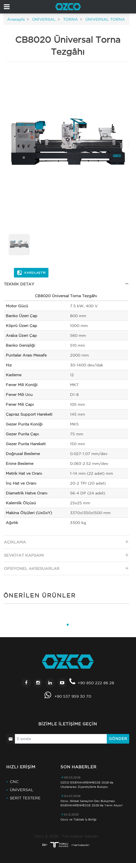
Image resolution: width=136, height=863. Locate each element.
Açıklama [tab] (66, 543)
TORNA (70, 19)
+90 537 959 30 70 (72, 696)
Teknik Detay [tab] (66, 285)
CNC (14, 781)
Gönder (118, 739)
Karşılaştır (31, 273)
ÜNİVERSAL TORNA (104, 19)
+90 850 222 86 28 (96, 683)
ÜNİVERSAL (43, 19)
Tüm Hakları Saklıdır (80, 836)
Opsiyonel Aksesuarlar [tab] (66, 570)
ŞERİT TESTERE (25, 798)
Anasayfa (16, 19)
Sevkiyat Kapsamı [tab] (66, 556)
